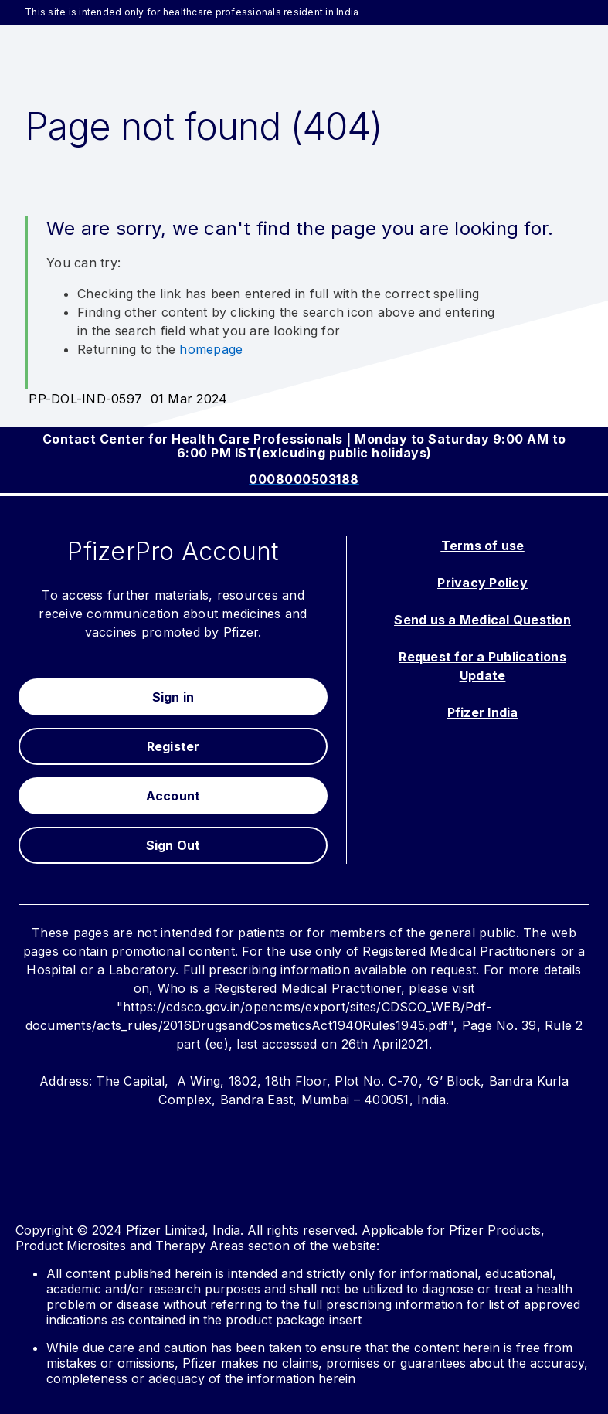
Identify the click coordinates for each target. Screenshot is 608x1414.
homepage (211, 349)
